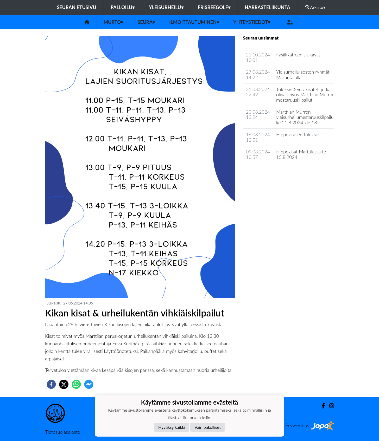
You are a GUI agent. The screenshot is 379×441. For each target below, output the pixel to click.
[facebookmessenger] (88, 384)
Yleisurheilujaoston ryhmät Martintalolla (303, 74)
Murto (113, 22)
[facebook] (51, 384)
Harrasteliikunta (267, 7)
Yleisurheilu (166, 7)
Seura (146, 22)
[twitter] (63, 384)
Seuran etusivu (76, 7)
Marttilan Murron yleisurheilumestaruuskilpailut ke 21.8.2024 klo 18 (305, 117)
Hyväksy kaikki (171, 427)
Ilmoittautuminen (194, 22)
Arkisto (315, 7)
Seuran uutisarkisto (265, 172)
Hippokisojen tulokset (298, 134)
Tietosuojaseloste (62, 432)
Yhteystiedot (251, 22)
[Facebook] (321, 405)
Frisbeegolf (214, 7)
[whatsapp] (76, 384)
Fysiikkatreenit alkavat (298, 54)
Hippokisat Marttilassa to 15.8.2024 (301, 154)
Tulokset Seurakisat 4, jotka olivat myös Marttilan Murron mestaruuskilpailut (305, 94)
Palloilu (123, 7)
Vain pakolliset (207, 427)
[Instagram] (329, 405)
